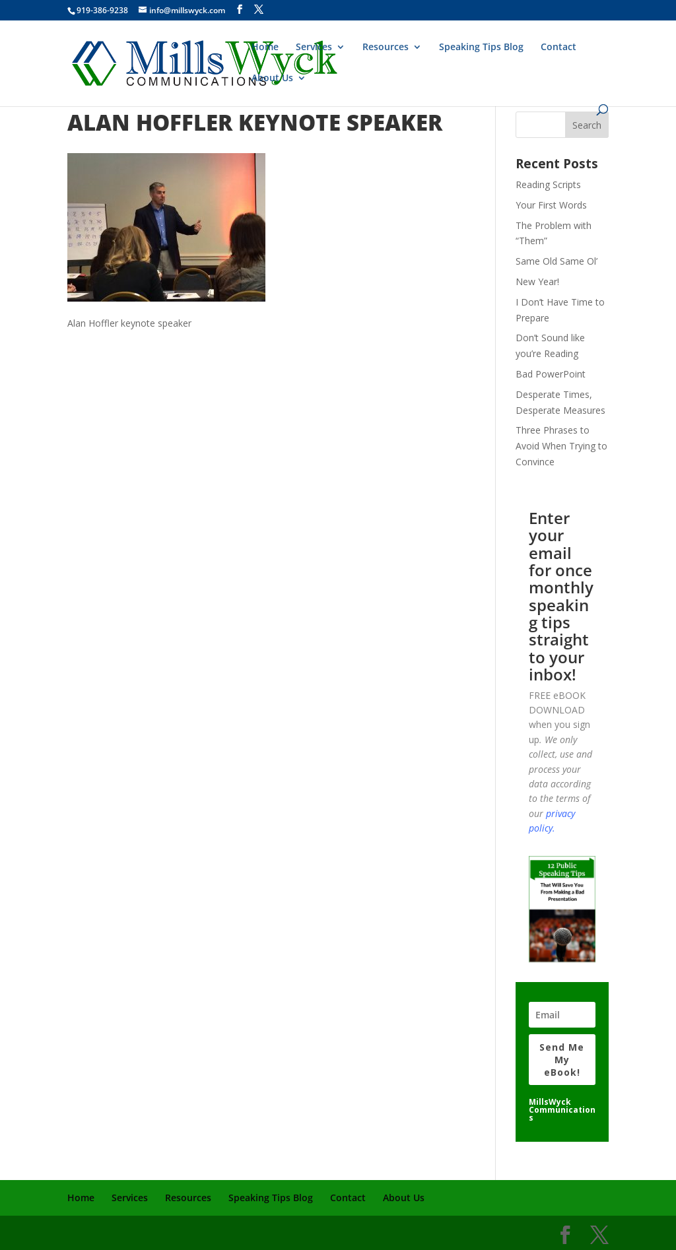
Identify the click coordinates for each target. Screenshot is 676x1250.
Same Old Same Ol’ (556, 261)
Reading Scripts (548, 184)
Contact (558, 47)
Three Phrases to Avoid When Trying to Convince (561, 446)
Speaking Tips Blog (481, 47)
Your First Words (551, 205)
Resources (385, 47)
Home (265, 47)
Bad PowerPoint (551, 374)
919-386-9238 (102, 10)
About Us (272, 78)
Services (314, 47)
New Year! (537, 281)
